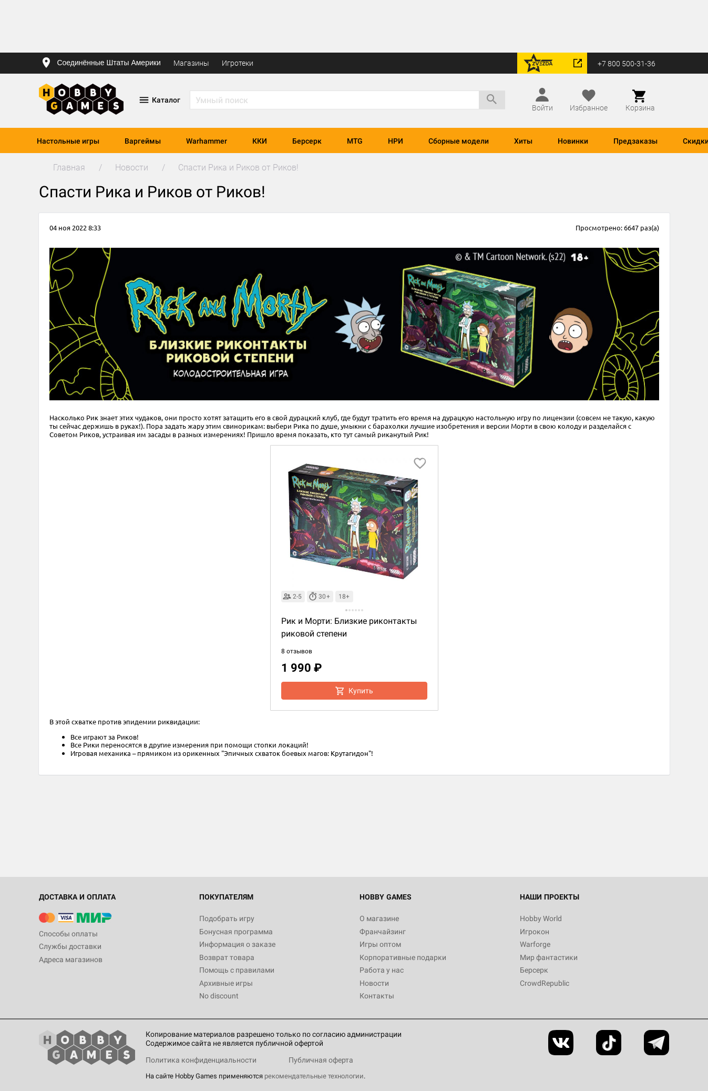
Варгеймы (143, 141)
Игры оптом (380, 944)
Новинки (573, 141)
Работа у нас (382, 970)
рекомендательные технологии (314, 1076)
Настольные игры (68, 141)
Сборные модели (458, 141)
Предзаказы (635, 141)
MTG (355, 141)
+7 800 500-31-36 (626, 63)
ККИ (259, 141)
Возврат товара (226, 957)
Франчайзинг (383, 931)
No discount (219, 996)
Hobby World (541, 918)
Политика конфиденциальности (201, 1060)
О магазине (379, 918)
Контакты (377, 996)
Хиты (523, 141)
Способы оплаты (68, 934)
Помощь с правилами (236, 970)
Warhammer (206, 141)
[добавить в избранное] (420, 463)
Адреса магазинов (70, 959)
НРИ (395, 141)
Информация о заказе (237, 944)
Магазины (191, 63)
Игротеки (237, 63)
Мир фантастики (549, 957)
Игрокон (534, 931)
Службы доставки (70, 946)
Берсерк (307, 141)
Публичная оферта (321, 1060)
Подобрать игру (226, 918)
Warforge (535, 944)
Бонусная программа (236, 931)
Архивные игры (226, 983)
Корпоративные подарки (403, 957)
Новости (374, 983)
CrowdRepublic (544, 983)
